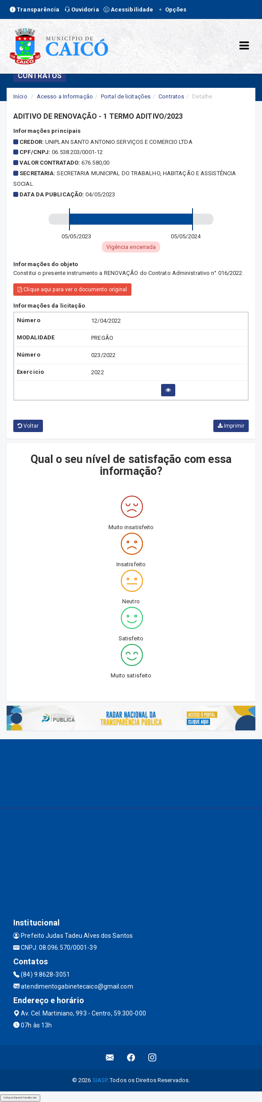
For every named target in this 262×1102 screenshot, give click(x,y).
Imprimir (231, 426)
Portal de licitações (125, 96)
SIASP (100, 1080)
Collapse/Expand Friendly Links (20, 1097)
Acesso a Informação (65, 96)
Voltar (28, 426)
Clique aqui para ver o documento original (72, 289)
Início (20, 96)
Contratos (171, 96)
